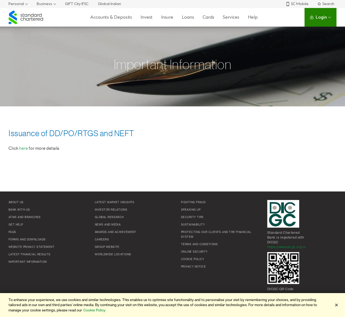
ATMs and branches (25, 217)
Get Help (16, 224)
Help (253, 17)
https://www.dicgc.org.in (286, 247)
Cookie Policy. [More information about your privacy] (94, 310)
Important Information (28, 262)
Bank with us (19, 209)
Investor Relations (111, 209)
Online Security (194, 252)
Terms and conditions (199, 244)
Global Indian (109, 3)
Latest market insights (114, 202)
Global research (109, 217)
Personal (16, 3)
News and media (108, 224)
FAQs (12, 232)
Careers (102, 239)
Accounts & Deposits (111, 17)
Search (325, 3)
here (23, 148)
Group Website (107, 247)
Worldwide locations (113, 254)
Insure (167, 17)
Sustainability (193, 224)
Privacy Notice (193, 266)
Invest (147, 17)
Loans (188, 17)
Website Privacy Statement (31, 247)
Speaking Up (190, 209)
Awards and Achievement (115, 232)
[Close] (336, 305)
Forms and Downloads (27, 239)
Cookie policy (192, 259)
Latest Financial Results (30, 254)
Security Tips (192, 217)
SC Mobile (297, 3)
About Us (16, 202)
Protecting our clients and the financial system (216, 234)
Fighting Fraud (193, 202)
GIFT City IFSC (77, 3)
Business (44, 3)
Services (231, 17)
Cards (208, 17)
